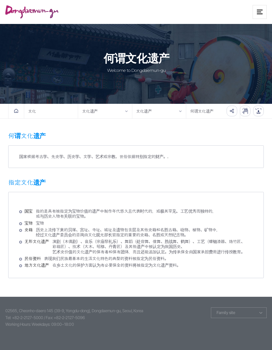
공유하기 (232, 111)
